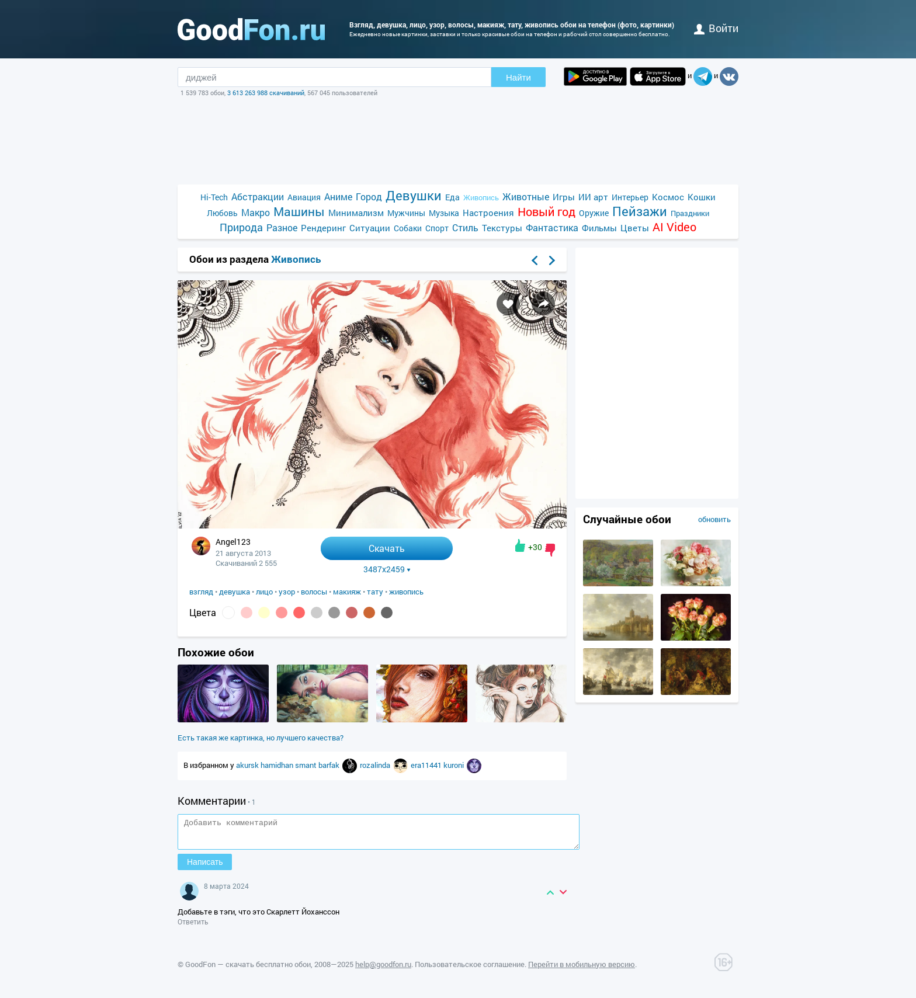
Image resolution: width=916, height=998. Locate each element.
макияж (347, 591)
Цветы (634, 228)
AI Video (674, 227)
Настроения (488, 212)
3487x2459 (387, 569)
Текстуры (502, 228)
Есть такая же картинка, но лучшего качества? (261, 737)
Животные (525, 196)
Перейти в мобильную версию (581, 969)
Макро (255, 212)
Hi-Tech (214, 197)
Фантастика (552, 227)
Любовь (222, 212)
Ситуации (369, 228)
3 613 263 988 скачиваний (265, 92)
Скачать (387, 548)
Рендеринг (323, 228)
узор (287, 591)
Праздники (690, 213)
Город (369, 196)
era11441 (427, 765)
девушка (234, 591)
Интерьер (630, 197)
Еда (452, 197)
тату (375, 591)
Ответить (193, 926)
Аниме (338, 196)
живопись (406, 591)
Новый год (546, 211)
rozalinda (376, 765)
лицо (264, 591)
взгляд (201, 591)
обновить (714, 519)
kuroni (454, 765)
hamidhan (278, 765)
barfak (329, 765)
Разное (281, 227)
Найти (518, 77)
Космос (668, 197)
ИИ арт (593, 197)
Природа (241, 227)
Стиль (465, 227)
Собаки (408, 228)
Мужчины (406, 212)
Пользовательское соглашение (470, 969)
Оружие (594, 212)
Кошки (702, 197)
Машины (299, 211)
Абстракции (257, 196)
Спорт (437, 228)
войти (716, 28)
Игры (564, 197)
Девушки (414, 195)
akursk (248, 765)
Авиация (304, 197)
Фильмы (599, 228)
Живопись (481, 197)
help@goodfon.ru (383, 969)
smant (306, 765)
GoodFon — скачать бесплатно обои (248, 969)
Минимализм (356, 212)
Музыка (444, 212)
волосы (314, 591)
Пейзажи (639, 211)
